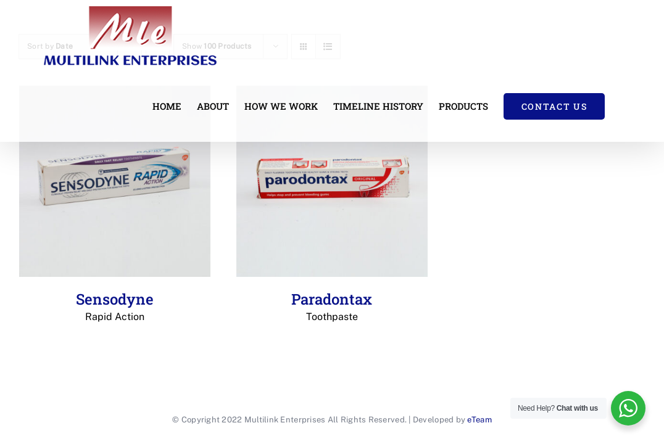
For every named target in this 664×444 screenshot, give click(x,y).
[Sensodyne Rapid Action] (114, 181)
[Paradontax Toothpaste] (332, 181)
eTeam (479, 419)
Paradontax (332, 306)
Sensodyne (114, 306)
